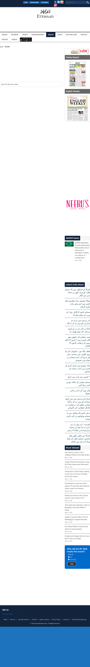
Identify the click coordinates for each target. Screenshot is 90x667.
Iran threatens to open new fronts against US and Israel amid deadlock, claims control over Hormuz (77, 486)
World (4, 35)
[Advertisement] (17, 13)
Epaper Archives (44, 619)
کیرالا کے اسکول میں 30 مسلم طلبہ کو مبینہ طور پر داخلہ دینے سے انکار (77, 292)
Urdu (25, 2)
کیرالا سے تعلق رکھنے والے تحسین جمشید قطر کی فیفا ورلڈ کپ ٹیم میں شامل (78, 439)
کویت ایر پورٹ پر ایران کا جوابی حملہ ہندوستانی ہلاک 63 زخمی (78, 427)
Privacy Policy (56, 619)
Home (1, 46)
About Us (12, 619)
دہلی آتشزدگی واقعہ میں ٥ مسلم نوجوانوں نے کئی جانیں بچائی (78, 416)
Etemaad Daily (7, 614)
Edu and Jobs (71, 35)
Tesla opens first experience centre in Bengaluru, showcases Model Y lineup (77, 507)
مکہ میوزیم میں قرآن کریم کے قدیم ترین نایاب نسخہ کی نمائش (77, 368)
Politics (84, 35)
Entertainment (38, 35)
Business (14, 35)
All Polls (34, 619)
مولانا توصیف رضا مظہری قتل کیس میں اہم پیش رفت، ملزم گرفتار (77, 304)
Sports (25, 35)
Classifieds (44, 2)
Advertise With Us (23, 619)
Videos (14, 39)
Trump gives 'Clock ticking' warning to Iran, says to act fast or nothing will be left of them (77, 474)
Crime (59, 35)
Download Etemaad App (79, 619)
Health (51, 35)
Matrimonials (34, 2)
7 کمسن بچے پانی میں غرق (79, 377)
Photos (5, 39)
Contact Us (66, 619)
